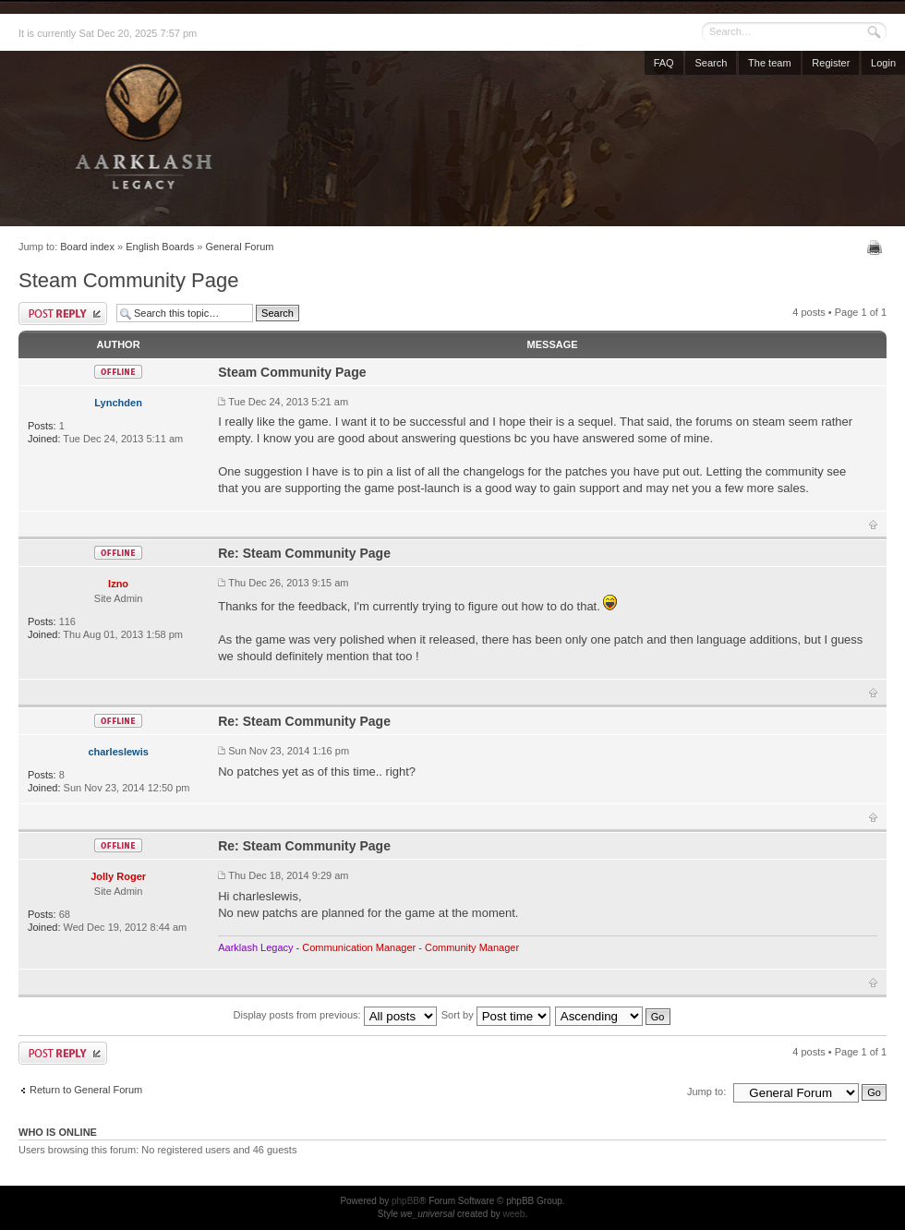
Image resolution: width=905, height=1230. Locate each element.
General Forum (239, 246)
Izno (118, 583)
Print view (877, 247)
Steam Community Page (128, 280)
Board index (87, 246)
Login (883, 62)
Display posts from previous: (335, 1014)
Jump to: (706, 1091)
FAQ (664, 62)
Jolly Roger (118, 876)
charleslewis (118, 751)
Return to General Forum (86, 1089)
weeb (513, 1214)
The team (769, 62)
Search (710, 62)
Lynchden (118, 402)
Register (831, 62)
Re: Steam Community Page (304, 553)
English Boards (160, 246)
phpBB (405, 1201)
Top (873, 524)
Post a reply (62, 313)
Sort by (495, 1014)
